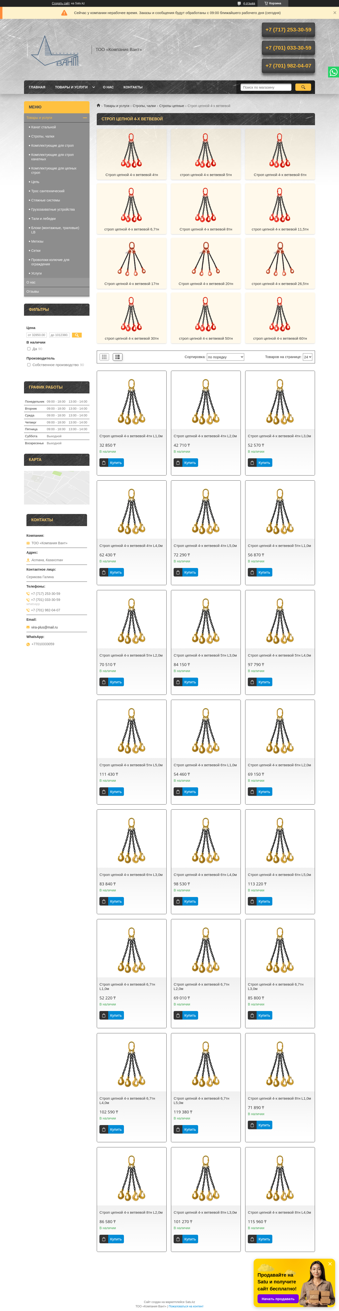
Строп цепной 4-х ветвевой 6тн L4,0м (205, 875)
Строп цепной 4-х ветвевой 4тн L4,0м (130, 546)
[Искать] (303, 87)
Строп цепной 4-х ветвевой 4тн (131, 175)
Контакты (132, 87)
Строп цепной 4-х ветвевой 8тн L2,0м (130, 1212)
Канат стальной (43, 127)
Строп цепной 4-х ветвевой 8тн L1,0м (279, 1098)
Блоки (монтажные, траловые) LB (55, 230)
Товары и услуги (71, 87)
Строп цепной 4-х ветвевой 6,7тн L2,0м (201, 986)
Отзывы (32, 291)
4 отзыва (249, 3)
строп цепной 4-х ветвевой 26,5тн (280, 284)
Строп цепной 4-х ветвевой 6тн (280, 175)
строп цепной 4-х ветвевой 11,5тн (280, 229)
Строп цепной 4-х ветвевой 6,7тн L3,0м (275, 986)
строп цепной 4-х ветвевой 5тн (206, 175)
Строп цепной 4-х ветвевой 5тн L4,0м (279, 655)
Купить (115, 462)
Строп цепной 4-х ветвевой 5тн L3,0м (205, 655)
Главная (37, 87)
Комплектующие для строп (52, 145)
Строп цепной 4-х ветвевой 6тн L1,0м (205, 765)
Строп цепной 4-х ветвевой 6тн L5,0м (279, 875)
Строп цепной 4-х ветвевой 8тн (206, 229)
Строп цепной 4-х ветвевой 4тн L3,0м (279, 436)
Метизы (37, 241)
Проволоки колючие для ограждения (50, 262)
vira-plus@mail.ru (44, 627)
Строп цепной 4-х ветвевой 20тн (206, 284)
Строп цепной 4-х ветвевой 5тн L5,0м (130, 765)
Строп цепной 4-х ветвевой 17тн (132, 284)
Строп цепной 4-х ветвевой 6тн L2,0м (279, 765)
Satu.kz (190, 1302)
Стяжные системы (45, 200)
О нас (108, 87)
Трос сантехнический (48, 191)
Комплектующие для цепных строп (53, 170)
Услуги (36, 273)
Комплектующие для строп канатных (52, 157)
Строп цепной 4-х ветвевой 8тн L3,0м (205, 1212)
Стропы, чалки (144, 106)
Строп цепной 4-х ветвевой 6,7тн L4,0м (127, 1100)
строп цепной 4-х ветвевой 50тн (206, 338)
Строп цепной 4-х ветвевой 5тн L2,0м (130, 655)
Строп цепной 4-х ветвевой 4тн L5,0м (205, 546)
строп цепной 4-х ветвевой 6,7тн (131, 229)
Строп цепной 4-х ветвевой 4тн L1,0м (130, 436)
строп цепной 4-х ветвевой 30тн (132, 338)
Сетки (35, 251)
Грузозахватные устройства (53, 209)
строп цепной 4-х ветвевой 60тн (280, 338)
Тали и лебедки (43, 219)
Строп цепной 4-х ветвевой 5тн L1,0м (279, 546)
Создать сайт (61, 3)
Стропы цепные (171, 106)
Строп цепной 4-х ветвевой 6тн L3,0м (130, 875)
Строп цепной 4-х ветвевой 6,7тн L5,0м (201, 1100)
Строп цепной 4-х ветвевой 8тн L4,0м (279, 1212)
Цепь (35, 182)
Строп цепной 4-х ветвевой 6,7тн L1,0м (127, 986)
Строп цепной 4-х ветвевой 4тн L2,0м (205, 436)
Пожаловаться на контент (186, 1306)
